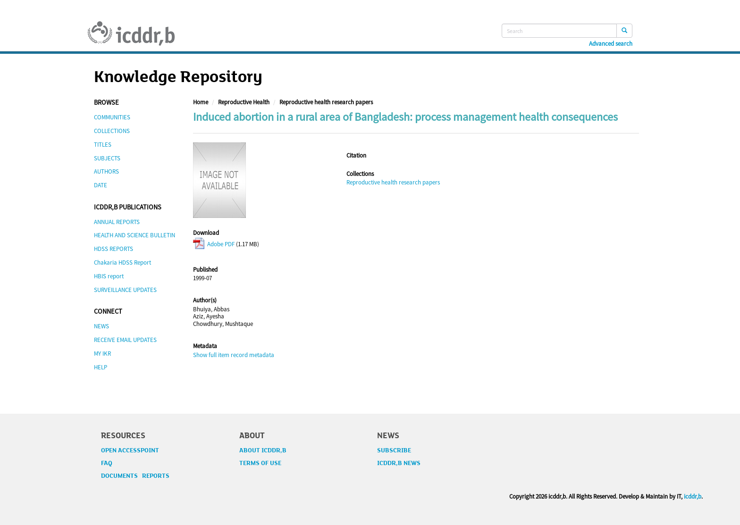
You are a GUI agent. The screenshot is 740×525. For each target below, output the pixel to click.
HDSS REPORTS (113, 249)
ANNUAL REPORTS (117, 222)
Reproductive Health (243, 102)
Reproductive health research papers (326, 102)
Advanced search (610, 44)
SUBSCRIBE (394, 450)
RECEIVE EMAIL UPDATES (125, 340)
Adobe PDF (214, 244)
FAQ (106, 463)
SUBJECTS (107, 158)
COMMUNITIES (112, 117)
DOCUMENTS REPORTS (135, 476)
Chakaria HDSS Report (122, 262)
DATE (100, 185)
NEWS (101, 326)
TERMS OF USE (260, 463)
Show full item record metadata (233, 355)
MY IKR (102, 354)
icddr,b (692, 496)
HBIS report (109, 276)
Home (200, 102)
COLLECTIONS (112, 131)
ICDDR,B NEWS (398, 463)
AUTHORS (106, 171)
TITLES (102, 145)
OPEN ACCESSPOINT (130, 450)
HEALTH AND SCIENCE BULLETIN (134, 235)
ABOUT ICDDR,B (262, 450)
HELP (100, 367)
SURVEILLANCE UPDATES (125, 290)
